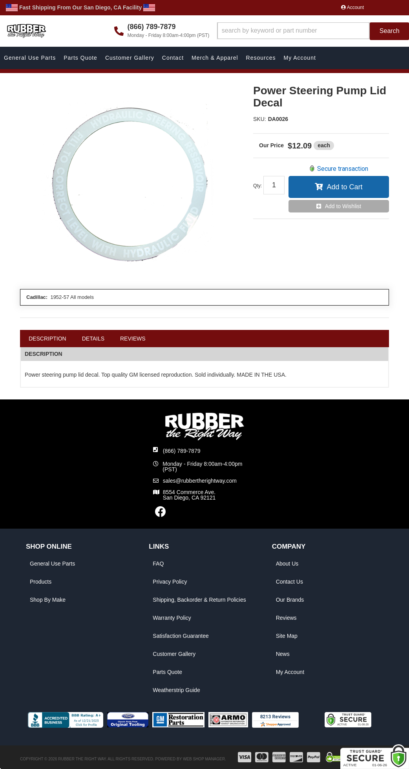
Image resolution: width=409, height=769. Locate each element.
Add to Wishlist (343, 206)
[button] (313, 31)
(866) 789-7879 (182, 451)
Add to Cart (344, 187)
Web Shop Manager (204, 759)
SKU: (259, 119)
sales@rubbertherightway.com (200, 480)
